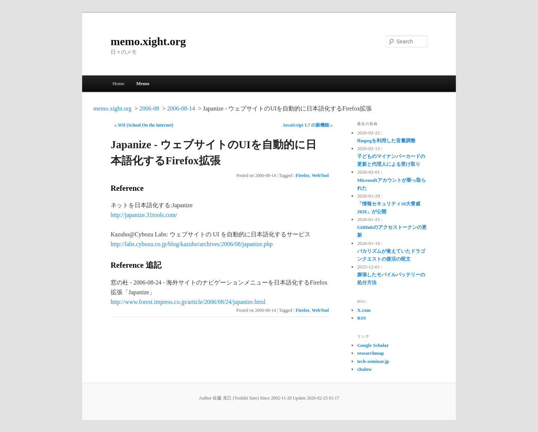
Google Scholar (373, 345)
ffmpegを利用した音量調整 (386, 140)
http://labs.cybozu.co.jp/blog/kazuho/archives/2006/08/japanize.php (192, 244)
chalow (364, 369)
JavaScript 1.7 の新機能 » (308, 125)
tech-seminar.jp (373, 361)
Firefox (302, 175)
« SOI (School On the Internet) (143, 125)
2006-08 (149, 108)
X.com (364, 310)
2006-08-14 (181, 108)
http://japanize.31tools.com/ (144, 215)
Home (118, 83)
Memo (142, 83)
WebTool (320, 175)
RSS (361, 318)
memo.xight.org (148, 41)
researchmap (370, 353)
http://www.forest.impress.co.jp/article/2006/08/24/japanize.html (188, 302)
